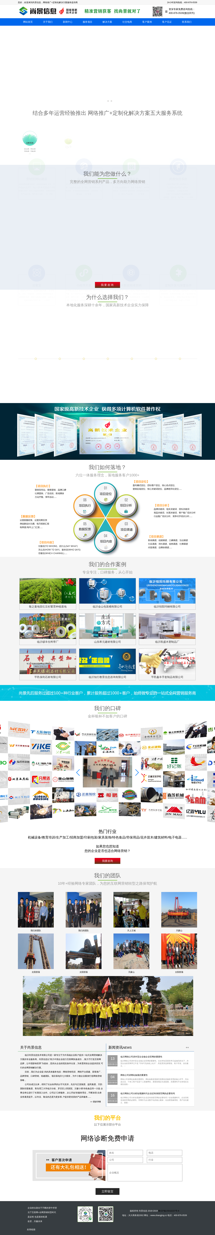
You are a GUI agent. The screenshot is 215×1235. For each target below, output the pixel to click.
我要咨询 (107, 284)
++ (187, 1047)
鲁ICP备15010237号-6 (168, 1211)
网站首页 (28, 22)
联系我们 (187, 22)
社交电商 (127, 22)
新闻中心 (67, 22)
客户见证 (167, 22)
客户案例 (147, 22)
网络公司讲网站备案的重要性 (134, 1075)
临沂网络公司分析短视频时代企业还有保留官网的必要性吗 (147, 1093)
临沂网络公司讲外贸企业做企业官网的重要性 (141, 1056)
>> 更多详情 (95, 1102)
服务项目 (87, 22)
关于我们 (48, 22)
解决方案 (107, 22)
